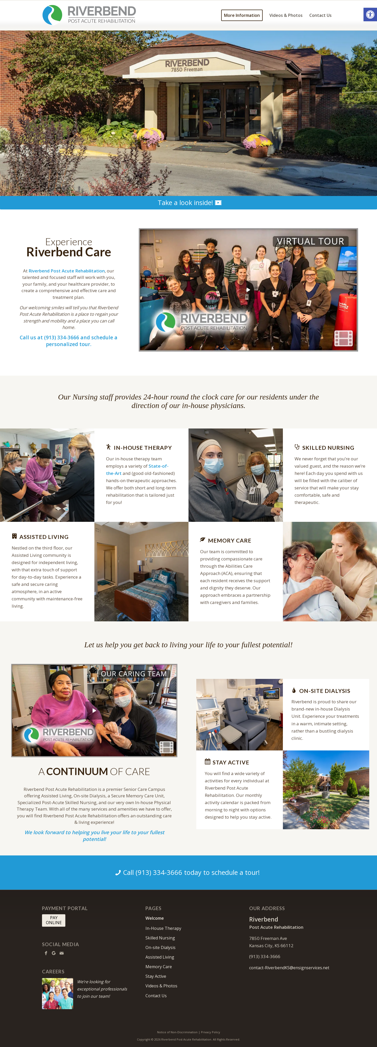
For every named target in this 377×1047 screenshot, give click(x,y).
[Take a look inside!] (188, 202)
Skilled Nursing (160, 938)
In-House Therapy (163, 928)
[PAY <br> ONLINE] (53, 920)
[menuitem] (242, 15)
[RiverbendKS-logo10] (89, 15)
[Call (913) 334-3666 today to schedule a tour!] (188, 872)
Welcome (154, 918)
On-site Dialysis (160, 947)
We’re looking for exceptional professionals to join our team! (102, 989)
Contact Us (156, 996)
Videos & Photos (161, 986)
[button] (370, 14)
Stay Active (155, 976)
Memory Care (158, 966)
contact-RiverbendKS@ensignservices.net (289, 968)
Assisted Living (159, 957)
